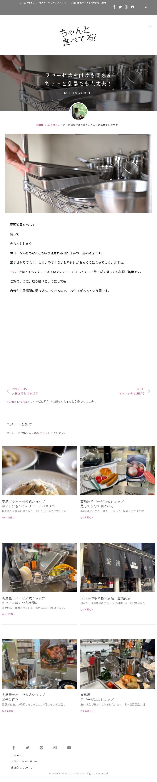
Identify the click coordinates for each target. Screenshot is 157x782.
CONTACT (17, 755)
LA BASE (52, 124)
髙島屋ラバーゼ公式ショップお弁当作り (23, 697)
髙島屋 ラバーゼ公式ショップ (97, 697)
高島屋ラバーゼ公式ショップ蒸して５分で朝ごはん (102, 503)
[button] (150, 26)
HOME (40, 124)
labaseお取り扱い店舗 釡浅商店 (105, 598)
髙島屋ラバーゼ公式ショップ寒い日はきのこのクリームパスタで (28, 503)
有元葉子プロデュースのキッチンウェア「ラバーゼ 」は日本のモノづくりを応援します (62, 2)
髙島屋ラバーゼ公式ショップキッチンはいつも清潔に (23, 600)
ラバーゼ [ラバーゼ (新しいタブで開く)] (16, 271)
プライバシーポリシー (24, 761)
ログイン (42, 433)
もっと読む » (8, 517)
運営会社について (21, 767)
